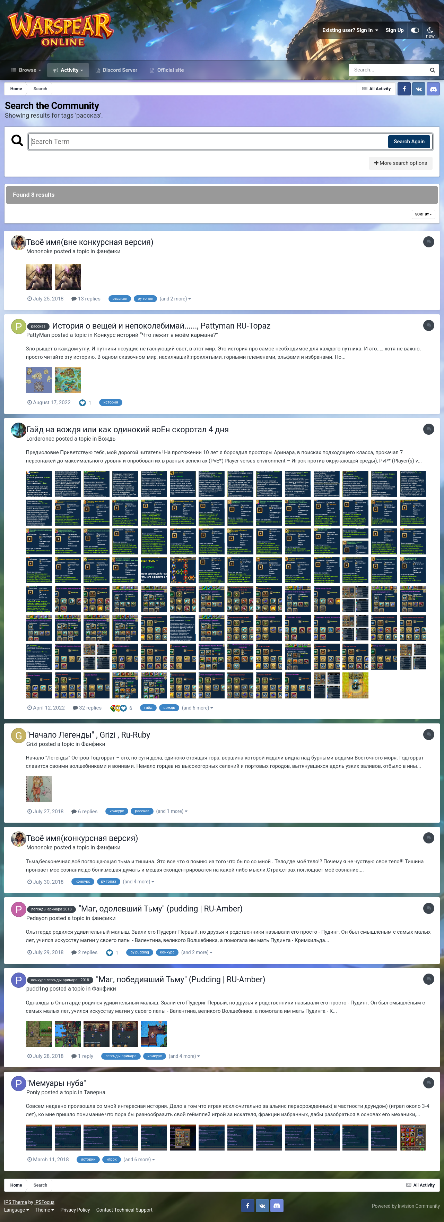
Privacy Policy (76, 1211)
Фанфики (113, 260)
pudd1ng (42, 992)
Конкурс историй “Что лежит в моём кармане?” (161, 343)
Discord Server (119, 79)
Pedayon (42, 922)
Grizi (36, 750)
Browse (28, 79)
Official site (170, 79)
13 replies (91, 308)
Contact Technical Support (125, 1211)
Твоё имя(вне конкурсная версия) (94, 252)
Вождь (112, 446)
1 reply (88, 1059)
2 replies (90, 957)
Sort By (422, 224)
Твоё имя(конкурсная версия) (87, 844)
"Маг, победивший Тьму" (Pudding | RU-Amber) (185, 983)
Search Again (408, 151)
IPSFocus (45, 1204)
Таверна (99, 1095)
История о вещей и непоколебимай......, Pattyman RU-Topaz (166, 334)
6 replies (90, 818)
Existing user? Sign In (350, 34)
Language (17, 1211)
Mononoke (44, 260)
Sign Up (395, 35)
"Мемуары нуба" (61, 1086)
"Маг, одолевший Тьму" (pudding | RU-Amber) (165, 913)
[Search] (368, 79)
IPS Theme (16, 1204)
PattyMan (43, 343)
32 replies (92, 715)
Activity (70, 79)
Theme (45, 1211)
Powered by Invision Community (405, 1208)
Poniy (38, 1095)
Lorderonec (45, 446)
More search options (399, 173)
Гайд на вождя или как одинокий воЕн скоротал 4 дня (132, 437)
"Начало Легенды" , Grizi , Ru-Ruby (93, 741)
